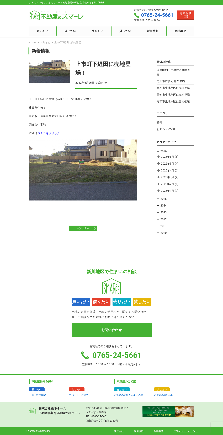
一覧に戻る (83, 228)
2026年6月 (167, 156)
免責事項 (158, 431)
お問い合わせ (111, 330)
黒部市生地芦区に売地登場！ (175, 88)
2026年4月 (167, 170)
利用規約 (139, 431)
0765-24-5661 (99, 416)
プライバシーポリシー (185, 431)
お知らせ (162, 129)
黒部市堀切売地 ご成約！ (172, 81)
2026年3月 (167, 177)
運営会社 (119, 431)
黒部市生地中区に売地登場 (173, 101)
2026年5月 (167, 163)
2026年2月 (167, 184)
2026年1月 (167, 190)
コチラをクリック (48, 133)
